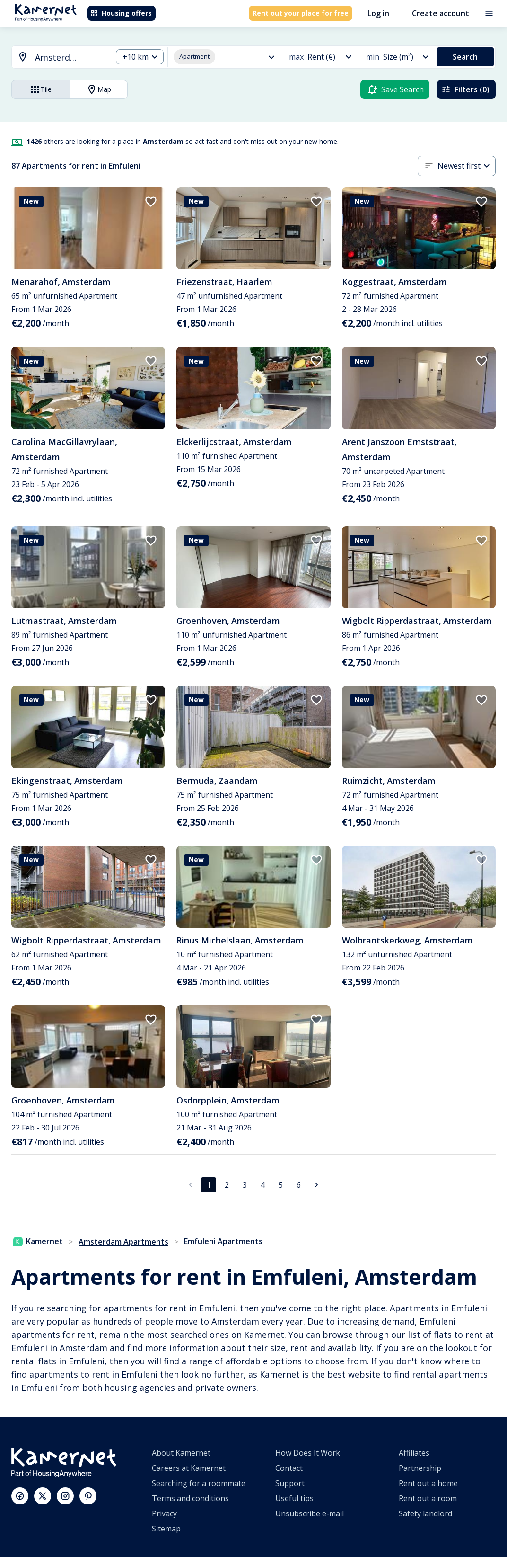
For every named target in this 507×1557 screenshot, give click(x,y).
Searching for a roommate (198, 1483)
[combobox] (56, 57)
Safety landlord (425, 1513)
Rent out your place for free (301, 13)
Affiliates (414, 1453)
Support (290, 1483)
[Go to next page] (316, 1184)
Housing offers (121, 13)
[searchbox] (70, 57)
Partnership (420, 1468)
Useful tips (294, 1498)
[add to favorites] (150, 201)
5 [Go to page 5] (281, 1185)
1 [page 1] (209, 1185)
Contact (289, 1468)
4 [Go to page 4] (263, 1185)
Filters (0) (465, 89)
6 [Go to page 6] (299, 1185)
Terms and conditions (190, 1498)
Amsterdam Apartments (123, 1242)
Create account (440, 13)
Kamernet (38, 1241)
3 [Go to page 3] (245, 1185)
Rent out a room (428, 1498)
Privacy (164, 1513)
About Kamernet (181, 1453)
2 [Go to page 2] (227, 1185)
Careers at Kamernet (189, 1468)
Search (465, 57)
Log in (378, 13)
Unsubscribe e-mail (309, 1513)
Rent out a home (428, 1483)
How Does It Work (307, 1453)
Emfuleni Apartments (223, 1241)
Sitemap (166, 1528)
